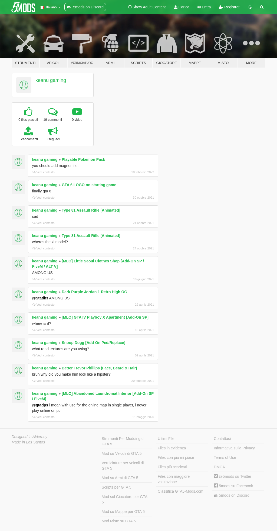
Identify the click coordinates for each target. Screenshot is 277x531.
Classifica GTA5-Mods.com (180, 491)
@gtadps (40, 405)
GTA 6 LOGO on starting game (89, 185)
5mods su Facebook (233, 485)
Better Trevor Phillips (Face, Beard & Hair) (99, 368)
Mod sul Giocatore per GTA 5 (124, 499)
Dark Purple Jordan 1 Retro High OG (94, 292)
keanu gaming (50, 80)
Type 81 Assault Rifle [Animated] (91, 210)
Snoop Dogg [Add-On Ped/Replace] (93, 342)
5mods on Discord (231, 495)
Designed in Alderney (30, 437)
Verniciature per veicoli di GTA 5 (123, 465)
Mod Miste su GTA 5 (119, 521)
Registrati (229, 7)
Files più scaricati (172, 467)
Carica (181, 7)
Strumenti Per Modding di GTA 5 (123, 441)
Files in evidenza (172, 448)
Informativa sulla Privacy (234, 448)
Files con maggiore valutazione (174, 479)
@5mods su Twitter (232, 476)
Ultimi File (166, 438)
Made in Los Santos (28, 442)
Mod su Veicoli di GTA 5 (122, 453)
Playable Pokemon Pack (83, 159)
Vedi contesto (43, 172)
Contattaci (222, 438)
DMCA (219, 467)
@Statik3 (40, 298)
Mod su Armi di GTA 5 (120, 478)
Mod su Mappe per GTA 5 (123, 511)
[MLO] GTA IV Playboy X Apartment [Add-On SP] (105, 317)
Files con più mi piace (176, 457)
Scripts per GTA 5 (116, 487)
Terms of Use (225, 457)
